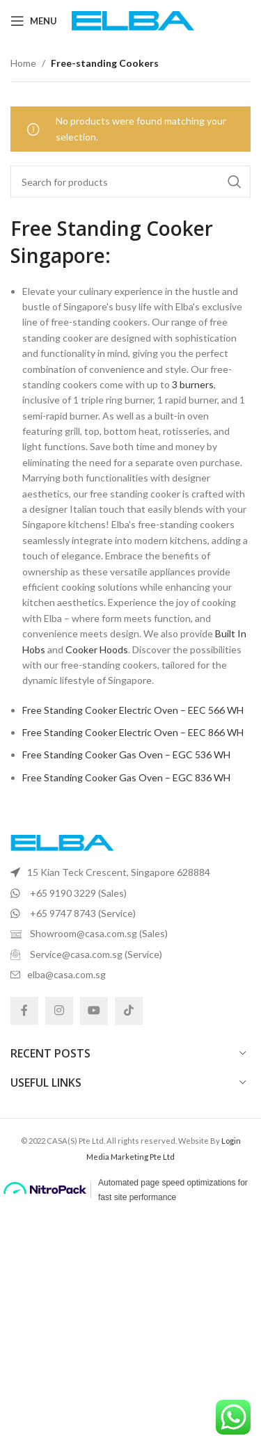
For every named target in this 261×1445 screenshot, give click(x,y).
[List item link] (130, 872)
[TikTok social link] (129, 1011)
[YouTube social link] (94, 1011)
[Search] (130, 182)
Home (23, 63)
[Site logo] (133, 20)
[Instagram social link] (59, 1011)
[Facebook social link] (24, 1011)
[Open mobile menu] (33, 21)
